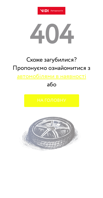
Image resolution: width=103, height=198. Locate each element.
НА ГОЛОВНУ (51, 100)
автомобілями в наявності (51, 76)
